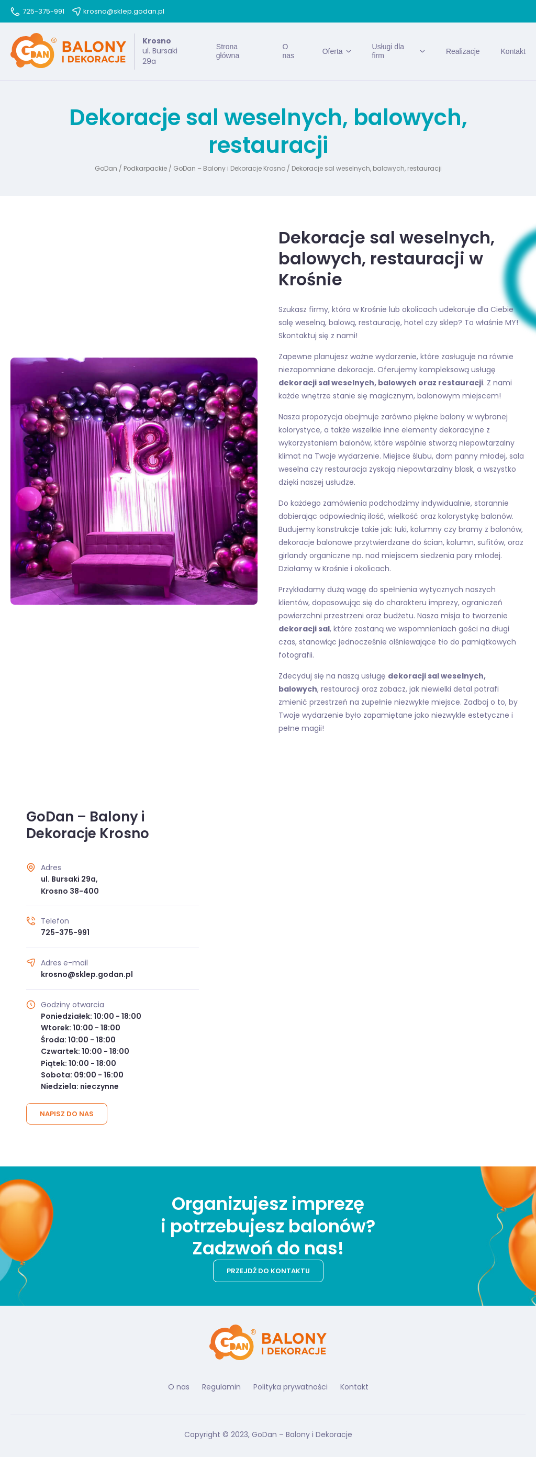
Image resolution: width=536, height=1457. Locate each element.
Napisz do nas (67, 1114)
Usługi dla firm (388, 51)
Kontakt (513, 51)
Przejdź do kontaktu (268, 1271)
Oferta (332, 51)
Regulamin (221, 1387)
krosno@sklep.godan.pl (118, 11)
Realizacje (463, 51)
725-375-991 (37, 11)
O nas (288, 51)
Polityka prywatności (290, 1387)
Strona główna (227, 51)
